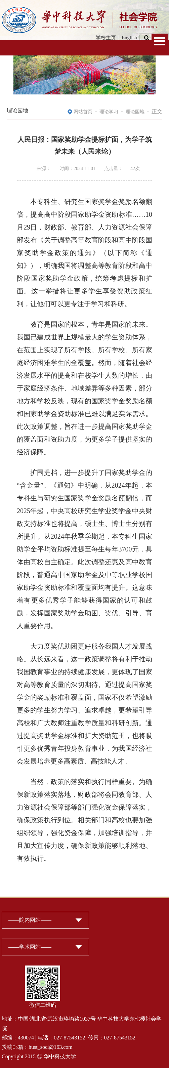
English (129, 37)
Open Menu (160, 41)
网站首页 (83, 111)
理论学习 (108, 111)
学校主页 (106, 37)
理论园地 (135, 111)
